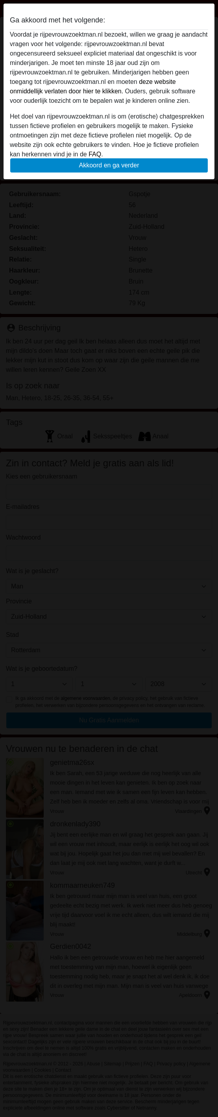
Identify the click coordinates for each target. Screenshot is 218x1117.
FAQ (95, 154)
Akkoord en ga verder (109, 165)
